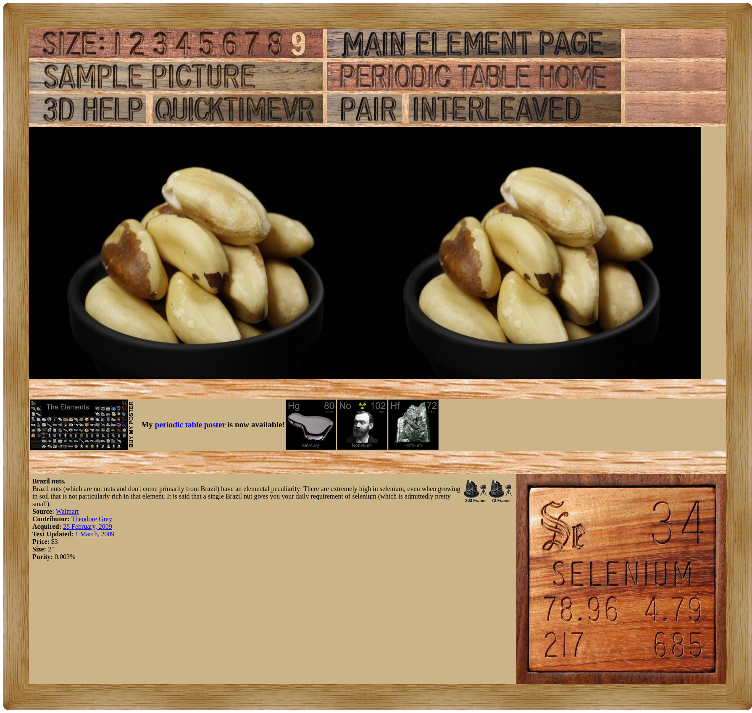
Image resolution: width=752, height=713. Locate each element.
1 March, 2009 (95, 534)
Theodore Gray (91, 518)
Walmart (67, 511)
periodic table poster (190, 424)
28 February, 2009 (87, 526)
